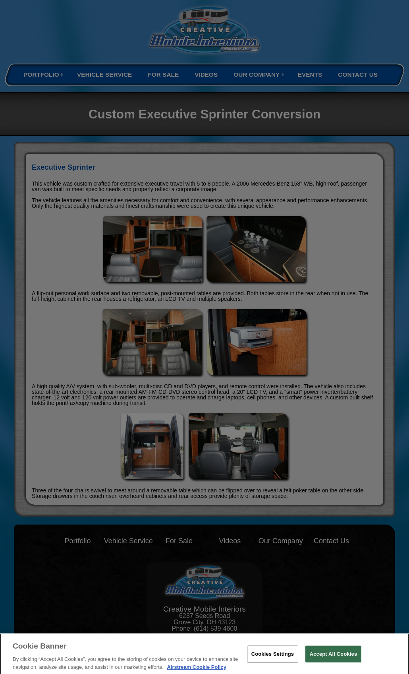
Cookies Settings (272, 658)
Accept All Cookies (333, 658)
